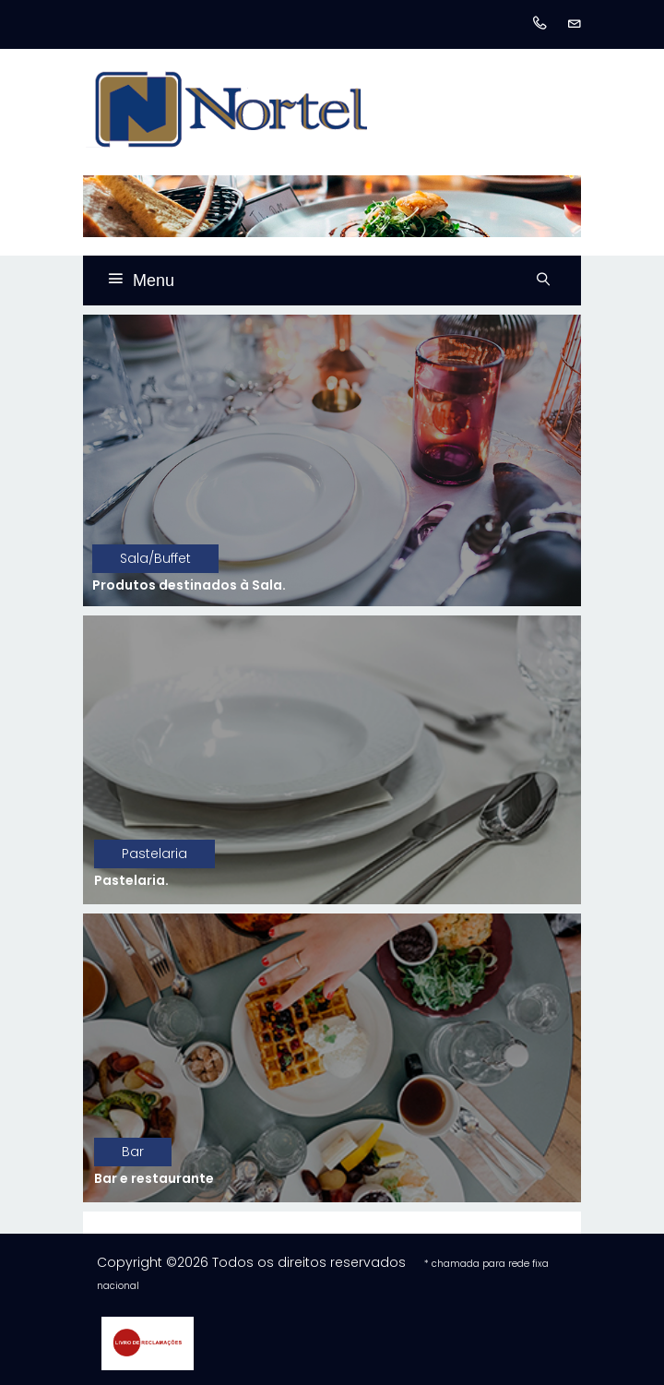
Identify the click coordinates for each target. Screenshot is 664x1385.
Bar (133, 1151)
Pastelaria (154, 853)
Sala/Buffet (155, 558)
